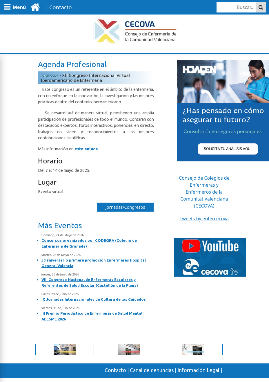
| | (60, 7)
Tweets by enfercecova (204, 218)
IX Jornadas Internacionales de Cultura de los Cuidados (93, 299)
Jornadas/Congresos (125, 207)
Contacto (115, 370)
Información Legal (198, 370)
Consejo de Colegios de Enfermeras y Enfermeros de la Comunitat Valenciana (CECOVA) (204, 192)
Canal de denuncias (152, 370)
